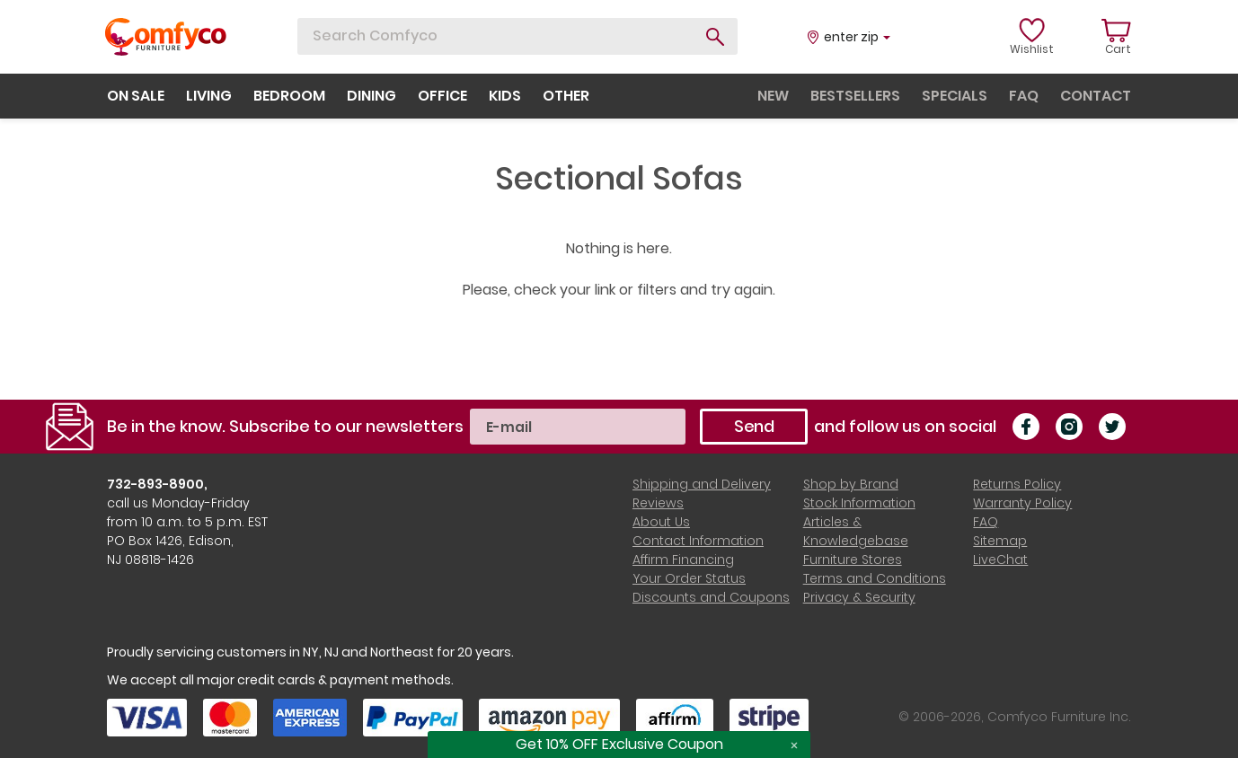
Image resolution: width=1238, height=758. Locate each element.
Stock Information (859, 503)
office (442, 95)
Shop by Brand (850, 484)
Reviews (658, 503)
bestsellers (855, 95)
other (566, 95)
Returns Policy (1017, 484)
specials (954, 95)
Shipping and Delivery (701, 484)
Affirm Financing (683, 559)
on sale (135, 95)
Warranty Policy (1022, 503)
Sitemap (1000, 541)
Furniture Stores (852, 559)
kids (505, 95)
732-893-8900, (157, 484)
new (773, 95)
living (209, 95)
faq (1024, 95)
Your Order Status (689, 578)
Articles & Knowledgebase (855, 531)
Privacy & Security (859, 597)
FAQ (985, 522)
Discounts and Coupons (711, 597)
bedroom (289, 95)
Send (754, 426)
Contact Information (698, 541)
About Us (661, 522)
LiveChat (1000, 559)
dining (371, 95)
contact (1095, 95)
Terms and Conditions (874, 578)
